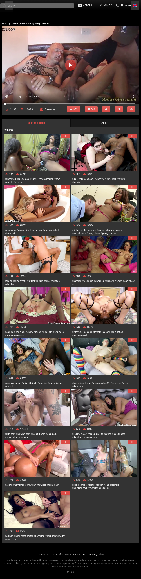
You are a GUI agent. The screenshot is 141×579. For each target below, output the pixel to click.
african (9, 536)
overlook (112, 179)
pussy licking (55, 383)
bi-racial (18, 182)
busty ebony (94, 233)
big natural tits (96, 434)
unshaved (11, 179)
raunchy (32, 485)
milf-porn (10, 434)
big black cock (80, 488)
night (15, 539)
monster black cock (99, 488)
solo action (117, 332)
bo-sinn (24, 437)
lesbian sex (36, 230)
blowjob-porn (23, 434)
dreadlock (78, 386)
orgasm (48, 230)
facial (9, 281)
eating (108, 434)
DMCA (75, 554)
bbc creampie (80, 485)
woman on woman (15, 335)
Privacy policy (96, 554)
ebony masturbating (28, 179)
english (9, 386)
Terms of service (60, 554)
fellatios (56, 281)
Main (4, 23)
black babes (119, 434)
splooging (11, 230)
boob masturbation (56, 536)
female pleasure (102, 332)
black (56, 230)
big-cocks (45, 281)
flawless (42, 485)
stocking (43, 383)
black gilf (47, 332)
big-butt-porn (38, 434)
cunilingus (86, 383)
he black (21, 332)
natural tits (23, 230)
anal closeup (79, 233)
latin (57, 485)
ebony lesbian (46, 179)
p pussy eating (13, 383)
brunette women (114, 281)
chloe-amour (20, 281)
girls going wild (80, 335)
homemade (20, 485)
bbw (58, 179)
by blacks (59, 332)
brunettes (33, 281)
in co (75, 284)
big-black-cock (87, 179)
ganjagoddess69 (101, 383)
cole (8, 539)
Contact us (43, 554)
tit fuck (76, 230)
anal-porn (52, 434)
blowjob (77, 182)
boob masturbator (24, 536)
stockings (88, 281)
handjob (77, 281)
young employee (110, 233)
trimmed (10, 233)
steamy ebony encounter (110, 230)
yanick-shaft (12, 437)
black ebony (91, 437)
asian (25, 383)
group (92, 485)
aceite (9, 485)
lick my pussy (80, 434)
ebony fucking (34, 332)
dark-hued (11, 284)
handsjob (39, 536)
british (33, 383)
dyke (125, 383)
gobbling (99, 281)
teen (50, 485)
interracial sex (89, 230)
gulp (75, 179)
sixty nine (116, 383)
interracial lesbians (82, 332)
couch (9, 182)
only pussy (129, 281)
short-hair (101, 179)
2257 (84, 554)
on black (10, 332)
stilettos (123, 179)
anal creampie (112, 485)
